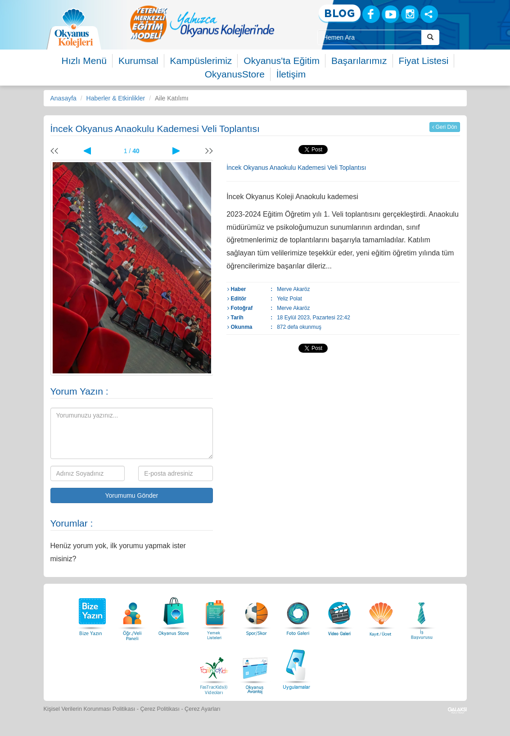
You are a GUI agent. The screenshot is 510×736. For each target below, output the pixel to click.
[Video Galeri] (339, 614)
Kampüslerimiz (201, 60)
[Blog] (340, 14)
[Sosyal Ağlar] (429, 14)
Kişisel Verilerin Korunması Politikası (89, 709)
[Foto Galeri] (298, 614)
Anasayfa (63, 98)
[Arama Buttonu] (430, 37)
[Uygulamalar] (296, 668)
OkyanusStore (235, 74)
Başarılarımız (359, 60)
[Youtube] (390, 14)
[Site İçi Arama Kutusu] (369, 37)
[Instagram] (410, 14)
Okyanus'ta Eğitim (282, 60)
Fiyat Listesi (424, 60)
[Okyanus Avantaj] (255, 668)
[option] (202, 23)
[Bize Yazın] (91, 614)
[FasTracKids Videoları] (214, 668)
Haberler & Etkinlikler (115, 98)
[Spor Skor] (256, 614)
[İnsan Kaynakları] (421, 614)
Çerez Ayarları (203, 709)
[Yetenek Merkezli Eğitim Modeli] (202, 23)
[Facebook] (371, 14)
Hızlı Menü (84, 60)
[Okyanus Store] (173, 614)
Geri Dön (444, 127)
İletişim (291, 74)
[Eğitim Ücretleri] (381, 614)
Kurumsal (138, 60)
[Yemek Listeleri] (215, 614)
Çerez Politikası (160, 709)
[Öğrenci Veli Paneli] (132, 614)
